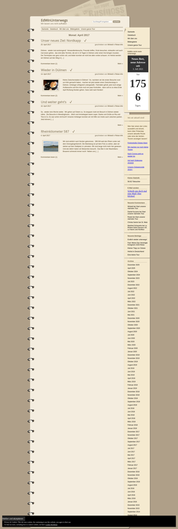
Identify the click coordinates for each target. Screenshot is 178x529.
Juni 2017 (131, 452)
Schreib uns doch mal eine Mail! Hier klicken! (137, 193)
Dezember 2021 (133, 305)
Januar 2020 (132, 352)
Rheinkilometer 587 (55, 131)
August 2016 (132, 485)
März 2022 (132, 302)
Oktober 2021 (133, 308)
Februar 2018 (133, 425)
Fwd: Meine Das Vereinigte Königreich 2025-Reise (138, 244)
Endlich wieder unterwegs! (137, 240)
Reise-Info (119, 45)
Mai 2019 (131, 375)
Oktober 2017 (133, 438)
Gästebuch (54, 29)
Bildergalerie (75, 29)
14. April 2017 (46, 74)
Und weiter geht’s (53, 102)
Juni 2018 (131, 412)
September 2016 (134, 482)
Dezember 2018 (133, 392)
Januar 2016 (132, 502)
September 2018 (134, 402)
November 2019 (133, 358)
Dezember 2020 (133, 318)
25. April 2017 (46, 45)
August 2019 (132, 365)
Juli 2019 (131, 368)
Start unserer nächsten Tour (137, 207)
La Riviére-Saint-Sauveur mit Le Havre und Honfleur (137, 228)
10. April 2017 (46, 106)
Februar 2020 (133, 348)
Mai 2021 (131, 315)
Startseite (45, 29)
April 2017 (131, 458)
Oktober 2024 (133, 271)
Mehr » (120, 64)
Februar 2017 (133, 465)
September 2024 (134, 275)
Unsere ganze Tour (88, 29)
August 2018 (132, 405)
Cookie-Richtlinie (51, 525)
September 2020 (134, 328)
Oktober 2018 (133, 398)
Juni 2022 (131, 295)
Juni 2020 (131, 338)
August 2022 (132, 288)
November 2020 (133, 322)
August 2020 (132, 332)
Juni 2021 (131, 312)
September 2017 (134, 442)
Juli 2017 (131, 448)
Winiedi (110, 45)
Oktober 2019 (133, 362)
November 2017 (133, 435)
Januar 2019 (132, 388)
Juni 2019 (131, 372)
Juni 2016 (131, 492)
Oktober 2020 (133, 325)
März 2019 (132, 382)
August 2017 (132, 445)
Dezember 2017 (133, 432)
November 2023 (133, 278)
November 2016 (133, 475)
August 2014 (132, 515)
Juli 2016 (131, 488)
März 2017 (132, 462)
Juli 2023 (131, 282)
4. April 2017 (45, 136)
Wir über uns (64, 29)
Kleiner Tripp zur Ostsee (137, 248)
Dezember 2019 (133, 355)
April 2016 (131, 495)
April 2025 (131, 268)
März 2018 (132, 422)
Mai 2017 (131, 455)
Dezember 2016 (133, 472)
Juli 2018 (131, 408)
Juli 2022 (131, 292)
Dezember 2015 (133, 505)
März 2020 (132, 345)
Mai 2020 (131, 342)
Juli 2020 (131, 335)
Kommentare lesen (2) (49, 96)
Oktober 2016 (133, 478)
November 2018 (133, 395)
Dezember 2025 (133, 265)
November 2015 (133, 508)
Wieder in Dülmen (54, 70)
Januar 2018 (132, 428)
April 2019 (131, 378)
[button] (50, 85)
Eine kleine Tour (133, 255)
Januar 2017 (132, 468)
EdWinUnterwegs (54, 20)
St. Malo (144, 222)
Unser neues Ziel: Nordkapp (61, 40)
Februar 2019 (133, 385)
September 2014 (134, 512)
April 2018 (131, 418)
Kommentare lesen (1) (49, 64)
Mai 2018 (131, 415)
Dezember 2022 (133, 285)
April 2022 (131, 298)
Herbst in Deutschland (136, 251)
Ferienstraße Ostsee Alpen (138, 143)
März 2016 (132, 498)
